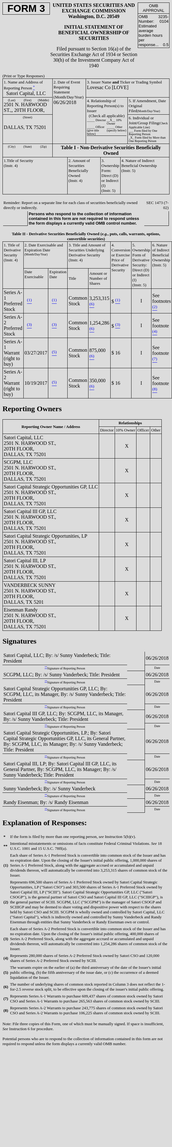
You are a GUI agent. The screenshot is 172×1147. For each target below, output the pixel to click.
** (46, 667)
